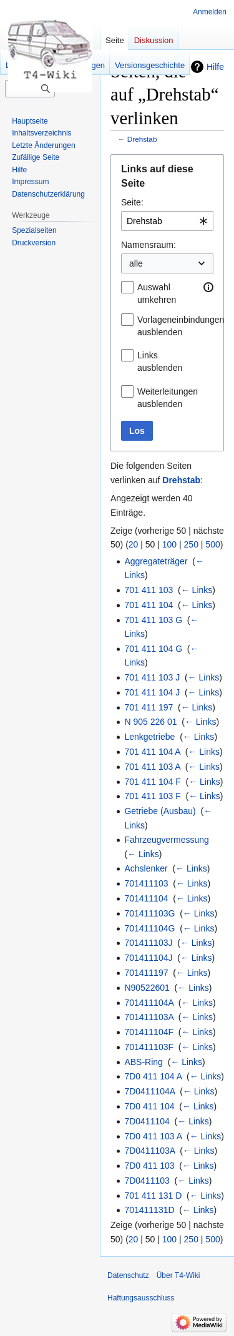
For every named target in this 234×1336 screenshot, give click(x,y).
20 (134, 544)
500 (212, 544)
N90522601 (146, 988)
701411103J (148, 943)
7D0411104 (146, 1121)
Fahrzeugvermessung (166, 840)
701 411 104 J (152, 692)
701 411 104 (148, 605)
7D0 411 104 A (153, 1076)
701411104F (148, 1032)
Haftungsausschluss (140, 1298)
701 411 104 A (152, 752)
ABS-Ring (143, 1062)
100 (169, 544)
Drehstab (142, 139)
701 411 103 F (152, 796)
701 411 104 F (152, 782)
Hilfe (215, 67)
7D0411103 (146, 1181)
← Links (197, 590)
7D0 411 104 (149, 1106)
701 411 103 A (152, 767)
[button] (208, 287)
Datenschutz (128, 1275)
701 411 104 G (153, 649)
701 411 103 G (153, 620)
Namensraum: (148, 245)
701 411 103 (148, 590)
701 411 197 (148, 707)
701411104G (149, 928)
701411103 (146, 883)
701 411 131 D (153, 1196)
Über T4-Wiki (178, 1275)
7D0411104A (149, 1091)
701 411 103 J (152, 677)
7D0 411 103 (149, 1166)
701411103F (148, 1047)
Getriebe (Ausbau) (159, 811)
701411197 (146, 973)
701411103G (149, 913)
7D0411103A (149, 1151)
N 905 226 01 (150, 722)
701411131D (149, 1210)
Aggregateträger (155, 561)
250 (191, 544)
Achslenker (145, 868)
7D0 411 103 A (153, 1136)
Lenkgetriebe (149, 737)
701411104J (148, 958)
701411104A (148, 1003)
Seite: (132, 202)
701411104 (146, 898)
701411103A (148, 1017)
